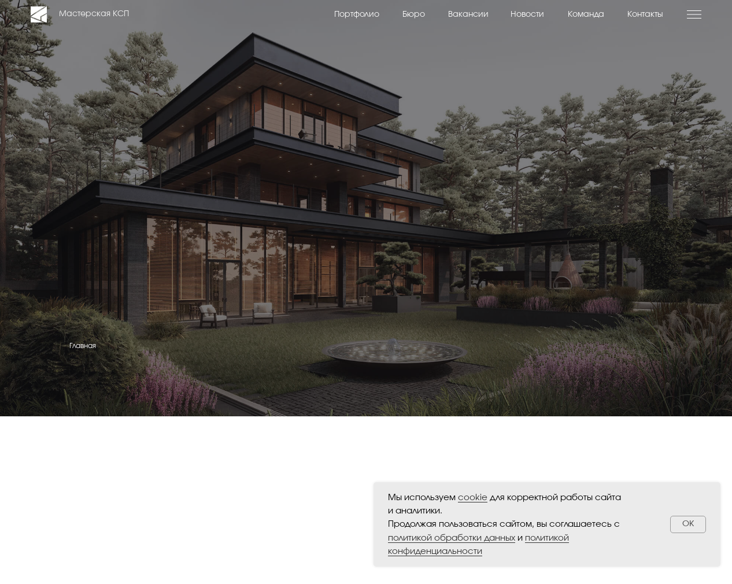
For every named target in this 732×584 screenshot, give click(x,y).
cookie (472, 497)
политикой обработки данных (451, 538)
